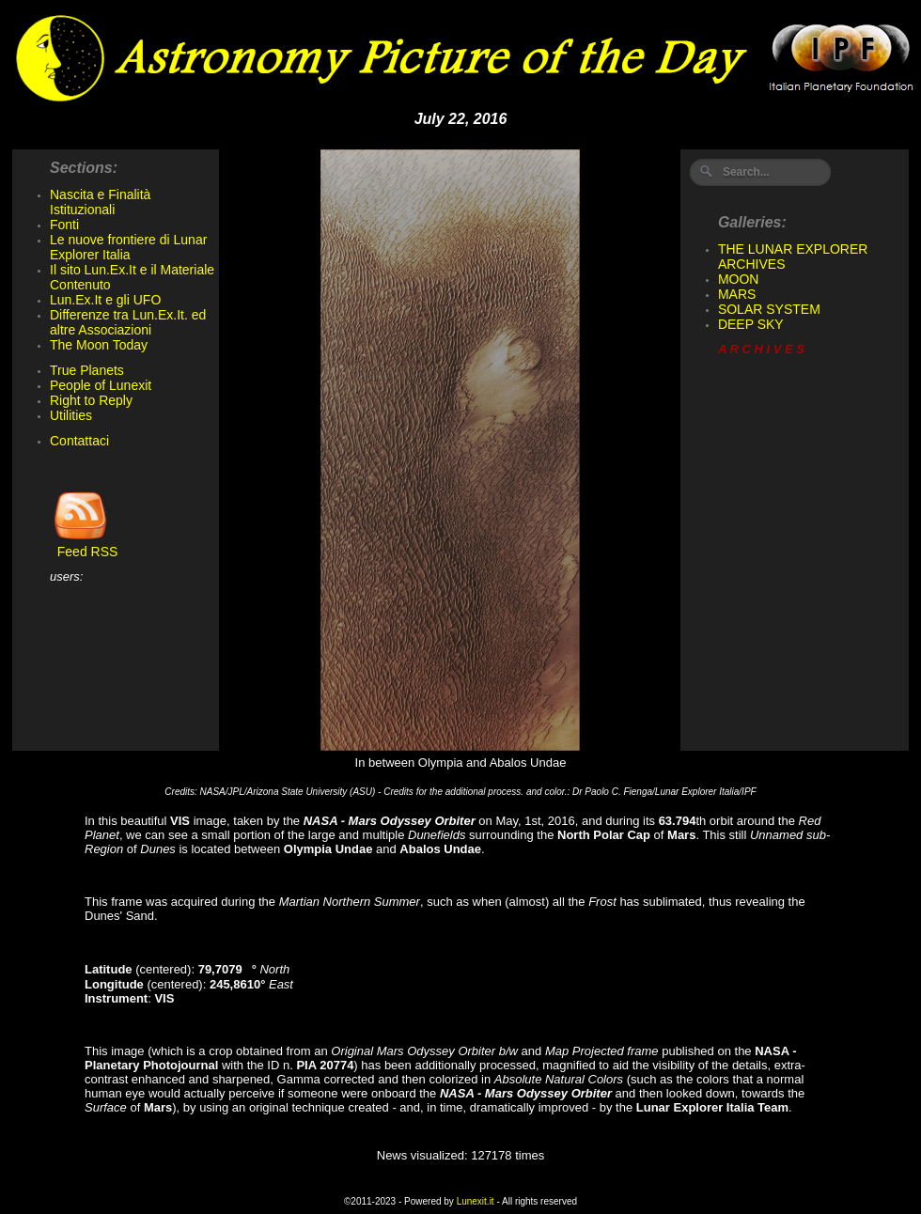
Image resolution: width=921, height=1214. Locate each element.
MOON (738, 279)
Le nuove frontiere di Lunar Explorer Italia (128, 247)
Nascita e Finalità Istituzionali (100, 202)
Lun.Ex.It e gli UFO (105, 299)
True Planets (87, 370)
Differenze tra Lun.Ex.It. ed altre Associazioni (128, 322)
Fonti (64, 224)
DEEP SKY (751, 324)
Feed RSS (83, 545)
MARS (737, 294)
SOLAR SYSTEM (769, 309)
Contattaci (79, 440)
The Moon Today (99, 344)
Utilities (71, 415)
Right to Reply (91, 400)
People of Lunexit (100, 385)
